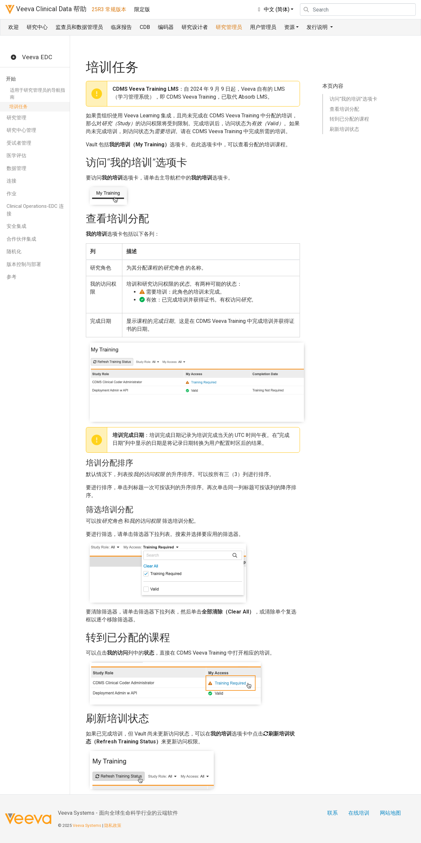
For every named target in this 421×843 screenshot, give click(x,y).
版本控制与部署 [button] (24, 264)
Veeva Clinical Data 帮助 (46, 9)
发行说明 (318, 27)
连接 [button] (11, 181)
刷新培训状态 (344, 129)
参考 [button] (11, 277)
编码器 (166, 27)
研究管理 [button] (16, 118)
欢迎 (13, 27)
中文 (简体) (272, 9)
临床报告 (121, 27)
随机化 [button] (14, 251)
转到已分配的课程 (349, 119)
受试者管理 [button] (19, 143)
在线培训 (358, 813)
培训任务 (18, 106)
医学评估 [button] (16, 155)
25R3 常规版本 (109, 9)
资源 (289, 27)
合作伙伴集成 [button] (21, 239)
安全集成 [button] (16, 226)
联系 (332, 813)
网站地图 (390, 813)
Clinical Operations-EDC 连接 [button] (35, 210)
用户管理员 (263, 27)
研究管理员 (229, 27)
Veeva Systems (87, 825)
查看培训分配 (344, 109)
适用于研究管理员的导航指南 (37, 93)
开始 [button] (11, 79)
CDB (145, 27)
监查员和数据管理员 (79, 27)
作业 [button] (11, 194)
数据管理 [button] (16, 168)
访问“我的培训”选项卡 (353, 99)
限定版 (142, 9)
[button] (13, 57)
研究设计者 (195, 27)
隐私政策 (112, 825)
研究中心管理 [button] (21, 130)
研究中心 (37, 27)
